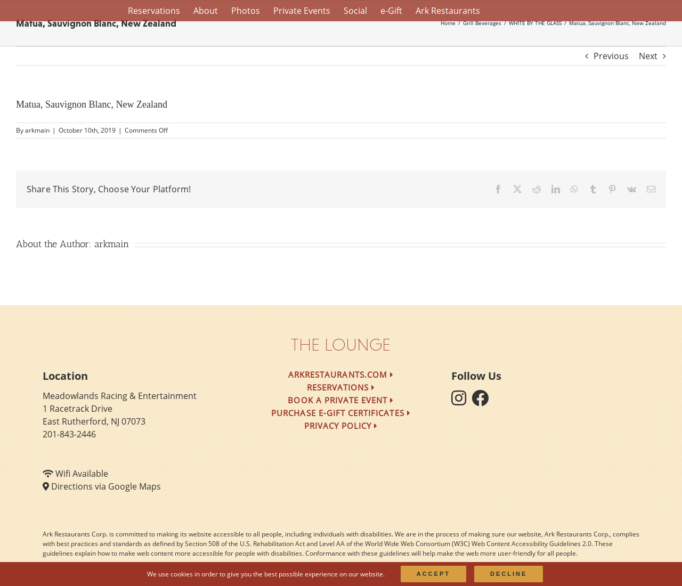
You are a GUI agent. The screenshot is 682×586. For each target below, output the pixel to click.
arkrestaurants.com (341, 374)
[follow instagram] (461, 401)
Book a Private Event (341, 400)
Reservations (341, 387)
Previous (611, 56)
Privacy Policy (341, 425)
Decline (508, 574)
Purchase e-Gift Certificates (341, 413)
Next (648, 56)
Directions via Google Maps (106, 486)
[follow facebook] (483, 401)
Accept (433, 574)
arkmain (37, 130)
